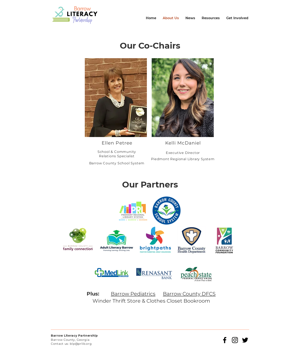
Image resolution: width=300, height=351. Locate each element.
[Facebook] (225, 340)
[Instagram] (235, 340)
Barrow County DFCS (189, 294)
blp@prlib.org (81, 344)
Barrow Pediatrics (133, 294)
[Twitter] (245, 340)
